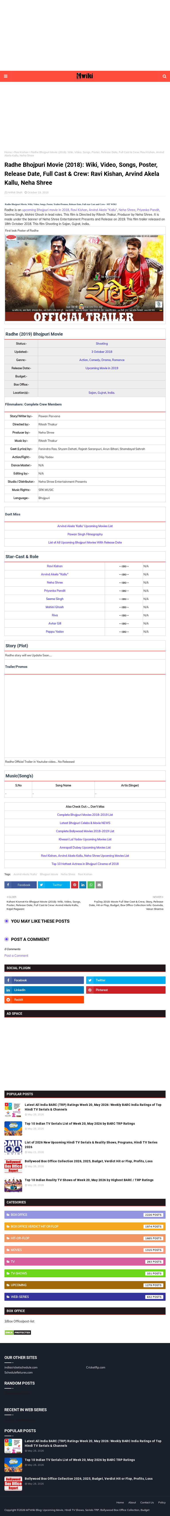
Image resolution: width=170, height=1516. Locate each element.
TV (87, 1262)
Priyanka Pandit (148, 210)
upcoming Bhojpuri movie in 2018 (45, 210)
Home (8, 152)
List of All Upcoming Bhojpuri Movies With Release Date (85, 542)
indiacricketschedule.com (20, 1367)
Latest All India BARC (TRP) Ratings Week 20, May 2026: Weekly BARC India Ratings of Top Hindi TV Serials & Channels (93, 1107)
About (132, 1502)
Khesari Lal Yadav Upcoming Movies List (85, 839)
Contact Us (147, 1502)
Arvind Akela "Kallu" (103, 210)
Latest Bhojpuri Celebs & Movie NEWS (85, 823)
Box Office (87, 1215)
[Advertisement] (85, 35)
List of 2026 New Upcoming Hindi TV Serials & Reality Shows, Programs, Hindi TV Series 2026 (91, 1145)
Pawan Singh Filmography (85, 534)
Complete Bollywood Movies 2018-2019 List (85, 831)
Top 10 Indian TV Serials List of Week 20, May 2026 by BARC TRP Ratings (80, 1123)
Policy (162, 1502)
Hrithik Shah (15, 192)
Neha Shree (127, 210)
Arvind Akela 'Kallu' (25, 874)
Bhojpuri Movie (49, 874)
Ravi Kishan (21, 152)
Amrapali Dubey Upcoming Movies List (85, 847)
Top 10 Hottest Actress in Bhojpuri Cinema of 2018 (85, 864)
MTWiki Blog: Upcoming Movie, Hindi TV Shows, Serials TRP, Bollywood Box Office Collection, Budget (87, 1510)
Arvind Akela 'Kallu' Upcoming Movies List (85, 526)
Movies (87, 1250)
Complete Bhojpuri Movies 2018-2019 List (85, 815)
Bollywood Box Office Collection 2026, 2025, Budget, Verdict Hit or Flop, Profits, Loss (89, 1161)
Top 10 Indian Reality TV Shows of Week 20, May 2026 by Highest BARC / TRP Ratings (89, 1180)
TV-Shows (87, 1274)
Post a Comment (16, 956)
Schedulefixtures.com (18, 1372)
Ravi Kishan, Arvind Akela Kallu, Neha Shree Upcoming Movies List (85, 855)
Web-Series (87, 1297)
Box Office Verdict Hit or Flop (87, 1227)
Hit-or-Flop (87, 1238)
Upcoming (87, 1285)
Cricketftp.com (95, 1367)
